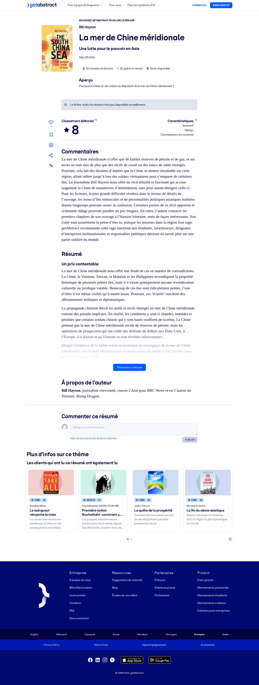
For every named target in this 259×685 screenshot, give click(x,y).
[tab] (128, 539)
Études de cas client (124, 595)
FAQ (71, 610)
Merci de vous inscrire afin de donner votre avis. (94, 438)
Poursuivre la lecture (129, 367)
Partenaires (162, 595)
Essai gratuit (205, 580)
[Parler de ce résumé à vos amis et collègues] (51, 155)
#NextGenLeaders (80, 587)
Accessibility (208, 644)
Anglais (34, 634)
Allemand (61, 634)
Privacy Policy (51, 644)
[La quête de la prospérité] (155, 482)
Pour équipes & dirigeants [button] (85, 5)
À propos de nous (80, 580)
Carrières (75, 603)
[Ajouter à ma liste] (51, 145)
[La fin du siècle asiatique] (208, 482)
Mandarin (142, 634)
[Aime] (51, 123)
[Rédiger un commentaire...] (134, 429)
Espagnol (90, 634)
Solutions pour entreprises (213, 610)
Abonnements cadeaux (211, 603)
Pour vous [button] (115, 5)
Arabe (225, 634)
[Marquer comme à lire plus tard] (51, 134)
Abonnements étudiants (212, 595)
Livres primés (77, 595)
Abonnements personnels (212, 587)
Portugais (171, 634)
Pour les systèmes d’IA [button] (141, 5)
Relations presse (165, 587)
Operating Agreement (154, 644)
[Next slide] (230, 539)
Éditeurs (160, 580)
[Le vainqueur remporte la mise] (51, 482)
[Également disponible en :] (51, 165)
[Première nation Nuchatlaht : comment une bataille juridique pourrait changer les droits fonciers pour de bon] (103, 482)
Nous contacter (79, 618)
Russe (116, 634)
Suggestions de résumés (127, 580)
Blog (115, 587)
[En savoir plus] (96, 119)
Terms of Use (101, 644)
